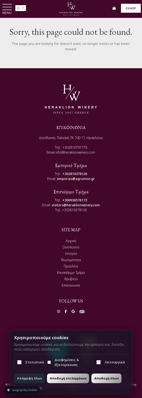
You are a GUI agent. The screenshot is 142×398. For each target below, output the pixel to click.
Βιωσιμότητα (71, 260)
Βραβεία (71, 279)
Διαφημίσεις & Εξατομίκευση (63, 362)
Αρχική (71, 241)
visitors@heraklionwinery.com (76, 205)
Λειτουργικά (110, 362)
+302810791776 (74, 147)
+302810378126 (74, 173)
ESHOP (131, 8)
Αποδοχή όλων (106, 378)
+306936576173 (74, 200)
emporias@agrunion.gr (76, 178)
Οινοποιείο (70, 247)
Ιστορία (71, 253)
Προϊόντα (71, 266)
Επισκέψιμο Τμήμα (71, 272)
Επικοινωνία (71, 285)
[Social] (58, 311)
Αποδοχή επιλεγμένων (68, 378)
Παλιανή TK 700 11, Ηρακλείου (80, 137)
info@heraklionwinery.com (75, 152)
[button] (7, 9)
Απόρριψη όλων (29, 378)
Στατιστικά (30, 362)
